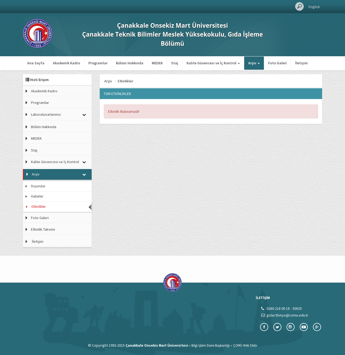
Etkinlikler (39, 206)
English (314, 6)
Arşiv (36, 174)
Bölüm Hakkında (129, 63)
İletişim (301, 63)
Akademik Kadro (66, 63)
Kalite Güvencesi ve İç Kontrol (55, 161)
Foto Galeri (277, 63)
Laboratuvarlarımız (46, 114)
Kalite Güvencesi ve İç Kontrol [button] (213, 63)
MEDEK (157, 63)
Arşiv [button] (254, 63)
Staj (174, 63)
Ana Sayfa (35, 63)
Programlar (98, 63)
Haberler (37, 196)
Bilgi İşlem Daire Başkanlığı (210, 345)
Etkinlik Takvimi (43, 229)
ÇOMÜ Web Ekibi (245, 345)
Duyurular (38, 186)
